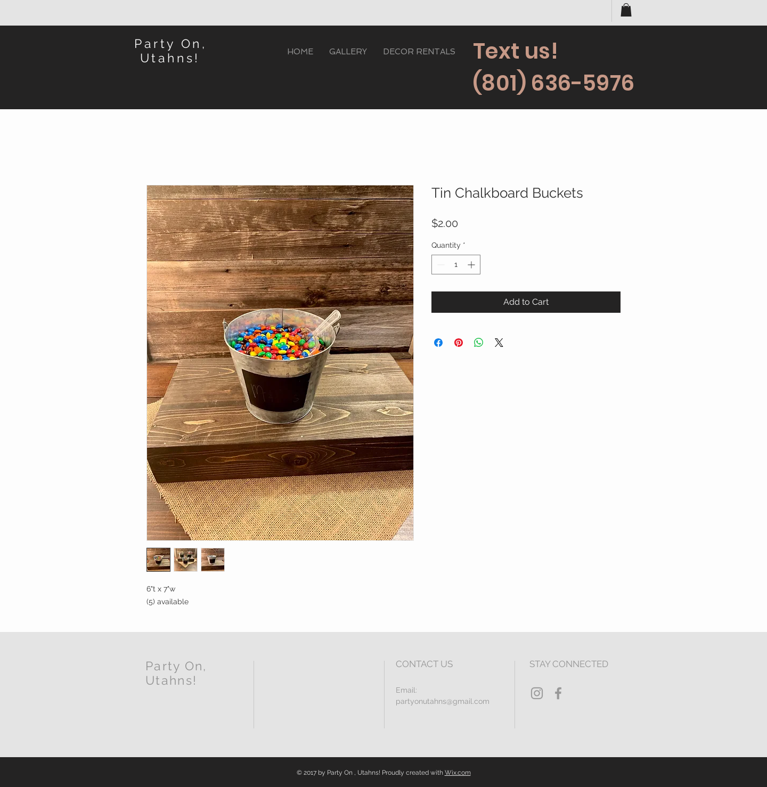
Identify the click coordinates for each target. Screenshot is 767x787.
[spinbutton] (456, 264)
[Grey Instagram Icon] (537, 693)
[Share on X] (499, 342)
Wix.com (458, 772)
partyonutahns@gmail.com (442, 701)
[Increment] (472, 264)
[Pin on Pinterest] (458, 342)
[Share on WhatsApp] (478, 342)
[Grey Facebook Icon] (558, 693)
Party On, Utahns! (170, 50)
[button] (626, 10)
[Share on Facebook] (438, 342)
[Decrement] (439, 264)
